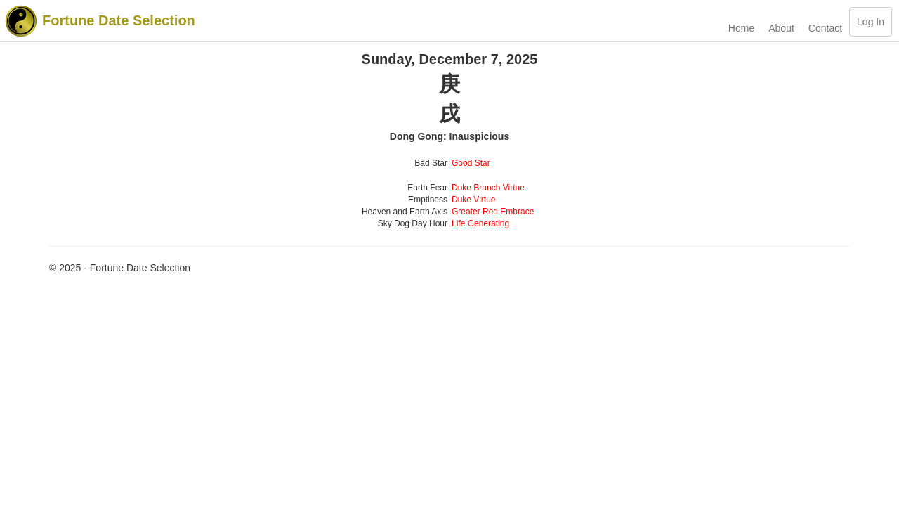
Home (741, 28)
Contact (825, 28)
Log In (870, 21)
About (781, 28)
